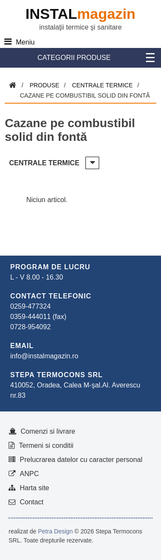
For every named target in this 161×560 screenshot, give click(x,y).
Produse (44, 85)
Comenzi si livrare (48, 431)
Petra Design (55, 531)
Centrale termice (102, 85)
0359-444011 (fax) (38, 316)
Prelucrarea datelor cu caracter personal (81, 459)
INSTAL (80, 13)
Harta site (34, 487)
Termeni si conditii (46, 445)
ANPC (29, 473)
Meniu (25, 42)
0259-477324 (30, 306)
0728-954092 (30, 327)
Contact (31, 502)
